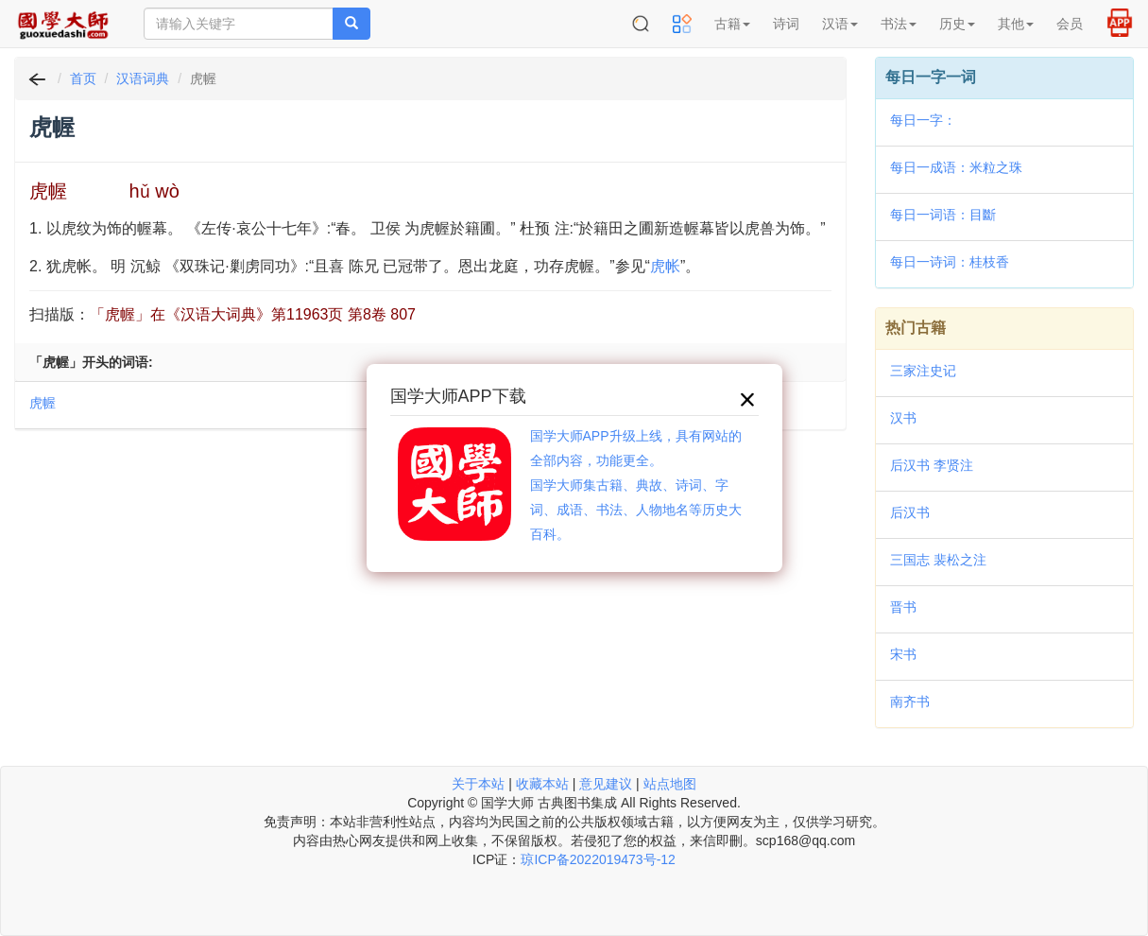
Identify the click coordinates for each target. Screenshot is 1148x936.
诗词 (786, 23)
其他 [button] (1016, 23)
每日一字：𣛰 (923, 120)
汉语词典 (142, 78)
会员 (1069, 23)
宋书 (903, 654)
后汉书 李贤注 (931, 465)
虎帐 (665, 266)
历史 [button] (957, 23)
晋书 (903, 607)
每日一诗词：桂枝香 (949, 261)
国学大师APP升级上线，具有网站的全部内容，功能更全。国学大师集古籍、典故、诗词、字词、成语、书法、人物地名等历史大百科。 (636, 485)
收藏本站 (542, 783)
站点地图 (669, 783)
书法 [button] (899, 23)
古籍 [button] (732, 23)
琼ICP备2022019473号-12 (598, 859)
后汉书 (910, 512)
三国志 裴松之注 (938, 559)
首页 (83, 78)
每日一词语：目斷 (943, 214)
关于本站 (478, 783)
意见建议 (605, 783)
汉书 (903, 417)
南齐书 (910, 701)
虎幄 (42, 402)
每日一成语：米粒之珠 (956, 167)
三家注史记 (923, 370)
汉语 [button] (840, 23)
